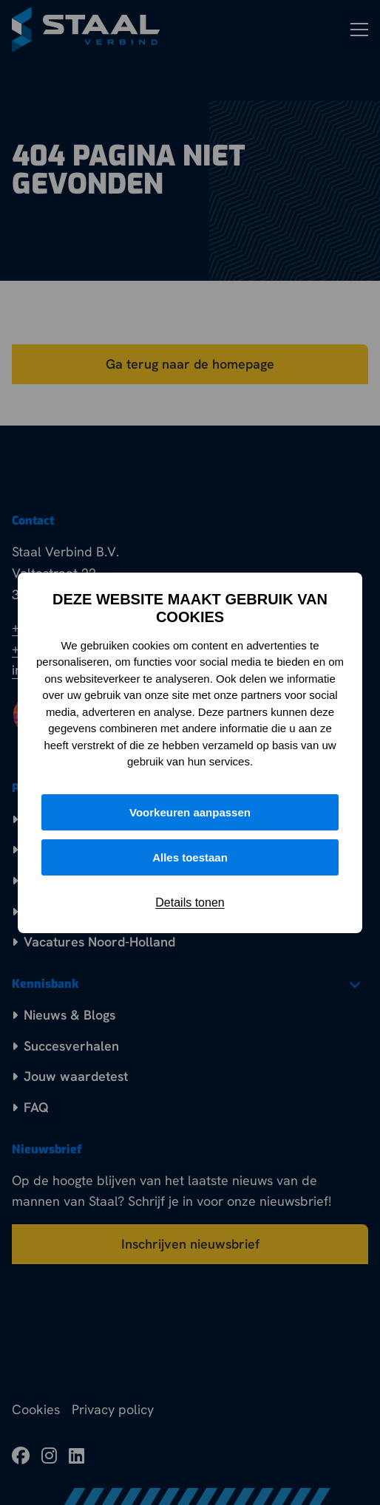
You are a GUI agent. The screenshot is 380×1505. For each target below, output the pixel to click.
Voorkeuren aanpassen (190, 812)
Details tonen (189, 902)
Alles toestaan (190, 857)
